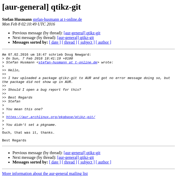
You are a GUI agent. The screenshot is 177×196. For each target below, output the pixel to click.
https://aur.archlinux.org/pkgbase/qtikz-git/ (50, 130)
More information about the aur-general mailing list (45, 191)
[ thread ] (69, 42)
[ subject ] (86, 42)
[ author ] (103, 42)
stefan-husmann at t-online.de (57, 19)
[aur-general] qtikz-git (82, 33)
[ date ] (55, 42)
